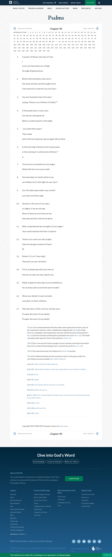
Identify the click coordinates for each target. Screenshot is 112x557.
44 (76, 35)
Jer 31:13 (46, 410)
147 (35, 51)
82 (31, 41)
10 (49, 32)
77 (14, 41)
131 (52, 48)
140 (89, 48)
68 (69, 38)
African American (16, 501)
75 (92, 38)
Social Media (86, 507)
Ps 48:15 (37, 363)
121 (93, 45)
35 (47, 35)
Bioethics (14, 519)
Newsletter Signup (88, 504)
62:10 (47, 397)
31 (34, 35)
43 (73, 35)
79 (21, 41)
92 (63, 41)
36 (50, 35)
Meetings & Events (65, 503)
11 (53, 32)
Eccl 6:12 (35, 400)
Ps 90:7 (76, 335)
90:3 (30, 343)
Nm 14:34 (38, 410)
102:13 (53, 363)
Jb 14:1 (58, 387)
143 (19, 51)
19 (78, 32)
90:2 (31, 363)
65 (60, 38)
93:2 (48, 363)
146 (31, 51)
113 (60, 45)
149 (44, 51)
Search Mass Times (41, 501)
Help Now (90, 2)
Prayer (36, 504)
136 (73, 48)
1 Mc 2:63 (64, 369)
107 (35, 45)
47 (85, 35)
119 (85, 45)
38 (56, 35)
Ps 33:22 (37, 415)
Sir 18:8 (49, 400)
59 (40, 38)
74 (89, 38)
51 (14, 38)
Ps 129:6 (55, 358)
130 (48, 48)
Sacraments (38, 510)
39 (60, 35)
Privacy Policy (64, 428)
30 (31, 35)
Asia (12, 507)
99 (85, 41)
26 (18, 35)
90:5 (30, 350)
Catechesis (14, 524)
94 (69, 41)
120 (89, 45)
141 (93, 48)
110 (48, 45)
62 (50, 38)
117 (77, 45)
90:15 (31, 410)
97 (79, 41)
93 (66, 41)
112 (56, 45)
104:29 (44, 369)
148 (39, 51)
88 (50, 41)
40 (63, 35)
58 (37, 38)
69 (73, 38)
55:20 (43, 363)
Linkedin (90, 542)
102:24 (53, 397)
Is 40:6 (62, 358)
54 (24, 38)
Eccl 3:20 (82, 369)
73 (85, 38)
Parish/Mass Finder (88, 495)
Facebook (80, 542)
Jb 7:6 (72, 397)
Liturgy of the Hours (41, 513)
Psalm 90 (32, 327)
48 (89, 35)
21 (85, 32)
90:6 (30, 356)
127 (35, 48)
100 (89, 41)
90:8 (30, 392)
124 (23, 48)
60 (43, 38)
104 (23, 45)
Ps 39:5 (39, 397)
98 (82, 41)
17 (72, 32)
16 (69, 32)
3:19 (82, 345)
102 (15, 45)
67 (66, 38)
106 (31, 45)
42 (69, 35)
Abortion (13, 495)
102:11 (43, 387)
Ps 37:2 (36, 387)
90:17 (31, 415)
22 (88, 32)
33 (40, 35)
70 (76, 38)
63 (53, 38)
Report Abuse (76, 3)
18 (75, 32)
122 (15, 48)
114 (64, 45)
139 (85, 48)
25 (14, 35)
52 (18, 38)
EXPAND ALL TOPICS (17, 534)
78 (18, 41)
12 (56, 32)
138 (81, 48)
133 (60, 48)
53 (21, 38)
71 (79, 38)
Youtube (85, 542)
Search (99, 2)
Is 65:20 (56, 400)
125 (27, 48)
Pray (59, 506)
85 (40, 41)
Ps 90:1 (74, 329)
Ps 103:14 (37, 369)
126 (31, 48)
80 (24, 41)
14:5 (80, 397)
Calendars (85, 501)
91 (60, 41)
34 (43, 35)
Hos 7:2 (47, 392)
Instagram (95, 542)
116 (73, 45)
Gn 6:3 (66, 397)
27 (21, 35)
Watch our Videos (70, 462)
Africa (12, 498)
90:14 (31, 405)
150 (48, 51)
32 (37, 35)
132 (56, 48)
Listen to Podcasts (54, 462)
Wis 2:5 (43, 400)
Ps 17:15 (38, 405)
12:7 (29, 371)
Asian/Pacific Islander (18, 510)
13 (59, 32)
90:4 (31, 376)
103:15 (49, 387)
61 (47, 38)
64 (56, 38)
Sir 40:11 (34, 371)
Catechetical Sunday (18, 527)
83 (34, 41)
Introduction (20, 32)
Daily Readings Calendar (55, 3)
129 (44, 48)
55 (27, 38)
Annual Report (15, 504)
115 (68, 45)
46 (82, 35)
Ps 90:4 (64, 350)
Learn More (74, 479)
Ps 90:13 (70, 338)
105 (27, 45)
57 (34, 38)
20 (82, 32)
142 (15, 51)
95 (73, 41)
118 (81, 45)
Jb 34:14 (72, 369)
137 (77, 48)
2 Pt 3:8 (36, 376)
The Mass (37, 516)
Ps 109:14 (37, 392)
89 (53, 41)
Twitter (76, 542)
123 (19, 48)
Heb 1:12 (60, 363)
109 (44, 45)
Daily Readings (48, 3)
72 (82, 38)
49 (92, 35)
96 (76, 41)
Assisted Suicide (16, 513)
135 (68, 48)
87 (47, 41)
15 (65, 32)
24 (95, 32)
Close (106, 555)
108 (39, 45)
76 (95, 38)
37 (53, 35)
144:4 (61, 397)
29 (27, 35)
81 (27, 41)
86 (43, 41)
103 (19, 45)
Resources (85, 498)
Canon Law (14, 522)
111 (52, 45)
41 (66, 35)
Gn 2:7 (77, 345)
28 (24, 35)
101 (93, 41)
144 (23, 51)
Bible (12, 516)
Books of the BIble (41, 498)
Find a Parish (63, 3)
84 (37, 41)
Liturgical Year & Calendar (44, 507)
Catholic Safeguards (18, 530)
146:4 (50, 369)
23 (91, 32)
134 (64, 48)
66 (63, 38)
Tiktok (99, 542)
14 (62, 32)
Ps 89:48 (37, 382)
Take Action (62, 497)
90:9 (31, 397)
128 (39, 48)
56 (31, 38)
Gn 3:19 (57, 369)
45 (79, 35)
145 (27, 51)
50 (95, 35)
